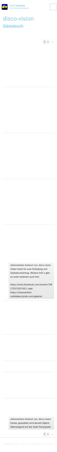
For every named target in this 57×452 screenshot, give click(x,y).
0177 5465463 (17, 5)
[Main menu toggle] (53, 7)
